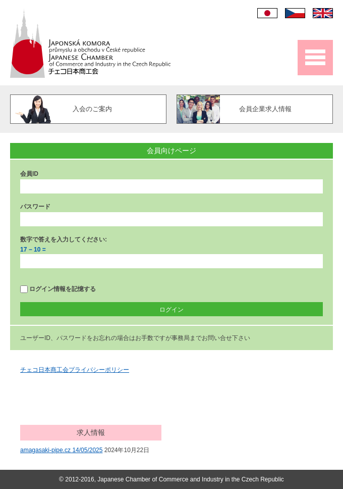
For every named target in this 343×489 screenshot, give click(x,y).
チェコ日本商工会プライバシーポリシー (74, 369)
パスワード (35, 206)
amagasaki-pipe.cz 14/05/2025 (61, 450)
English (323, 13)
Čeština (295, 13)
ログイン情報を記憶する (58, 289)
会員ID (29, 173)
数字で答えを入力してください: (63, 239)
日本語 (267, 13)
